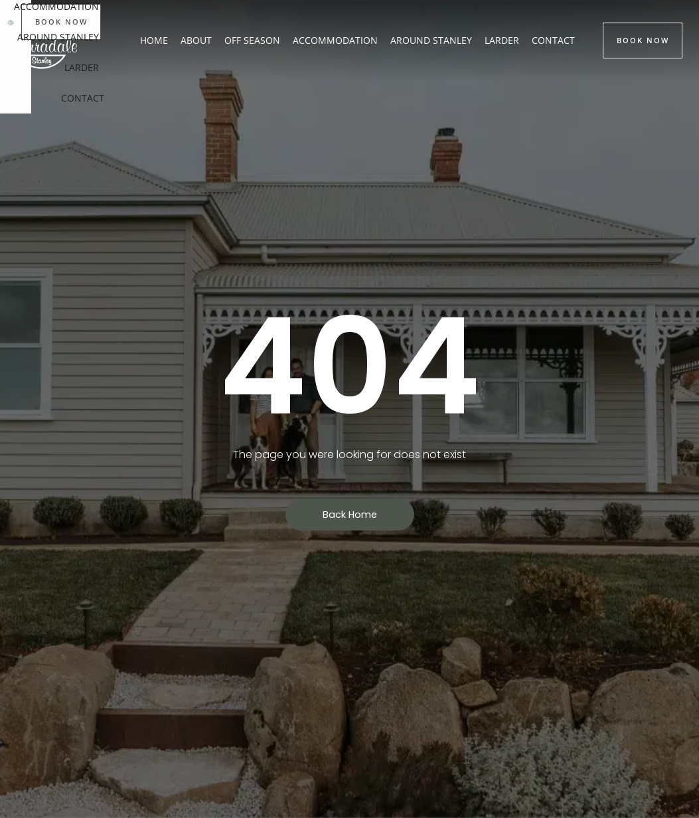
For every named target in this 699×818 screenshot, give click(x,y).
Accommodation (335, 40)
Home (154, 40)
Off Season (252, 40)
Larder (502, 40)
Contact (553, 40)
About (196, 40)
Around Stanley (431, 40)
